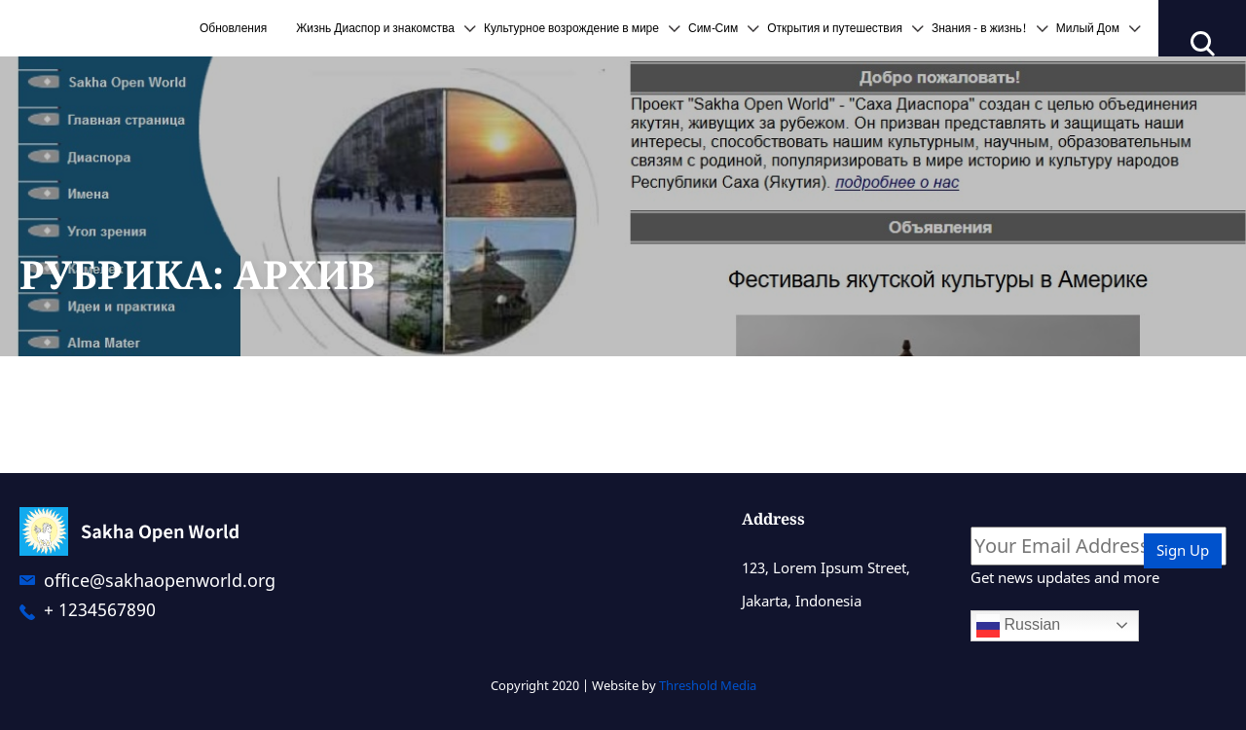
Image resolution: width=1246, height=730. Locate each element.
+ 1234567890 (100, 610)
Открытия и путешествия (834, 27)
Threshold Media (707, 685)
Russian (1018, 626)
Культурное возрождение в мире (571, 27)
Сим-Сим (713, 27)
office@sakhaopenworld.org (159, 580)
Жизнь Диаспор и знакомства (375, 27)
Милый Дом (1087, 27)
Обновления (233, 27)
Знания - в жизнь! (979, 27)
